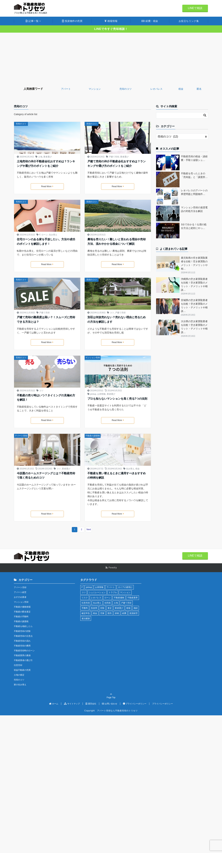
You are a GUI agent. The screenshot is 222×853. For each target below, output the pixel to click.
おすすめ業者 (20, 597)
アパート (66, 88)
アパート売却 (21, 435)
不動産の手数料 (21, 616)
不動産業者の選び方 (23, 660)
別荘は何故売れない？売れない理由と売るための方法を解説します (116, 319)
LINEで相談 (195, 8)
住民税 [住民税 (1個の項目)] (107, 603)
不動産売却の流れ (22, 641)
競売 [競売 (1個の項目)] (110, 613)
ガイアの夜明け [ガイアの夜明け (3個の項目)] (125, 587)
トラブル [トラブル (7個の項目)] (113, 592)
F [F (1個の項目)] (82, 587)
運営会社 (91, 704)
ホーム (53, 704)
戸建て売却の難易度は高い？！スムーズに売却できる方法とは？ (46, 319)
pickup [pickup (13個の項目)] (89, 587)
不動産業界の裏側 (22, 655)
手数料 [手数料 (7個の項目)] (85, 608)
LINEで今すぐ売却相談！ (111, 28)
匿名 (199, 88)
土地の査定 (19, 675)
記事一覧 (32, 21)
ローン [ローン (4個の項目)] (107, 597)
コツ (112, 312)
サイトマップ (72, 704)
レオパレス (156, 88)
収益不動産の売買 (22, 670)
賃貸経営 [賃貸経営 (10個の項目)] (133, 613)
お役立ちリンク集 (189, 21)
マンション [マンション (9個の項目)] (125, 592)
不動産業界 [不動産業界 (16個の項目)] (132, 597)
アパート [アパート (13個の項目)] (110, 587)
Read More (47, 186)
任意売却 (18, 665)
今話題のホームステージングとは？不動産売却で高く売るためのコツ (46, 475)
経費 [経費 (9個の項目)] (124, 613)
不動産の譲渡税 (92, 435)
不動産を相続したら (23, 626)
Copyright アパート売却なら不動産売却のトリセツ (111, 710)
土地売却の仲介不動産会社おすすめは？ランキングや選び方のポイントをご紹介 (46, 163)
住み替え (53, 234)
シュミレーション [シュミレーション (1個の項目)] (97, 592)
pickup (93, 394)
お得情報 (101, 394)
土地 (40, 157)
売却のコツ (125, 88)
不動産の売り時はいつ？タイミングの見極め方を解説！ (46, 397)
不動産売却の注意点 (23, 636)
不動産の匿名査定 (22, 612)
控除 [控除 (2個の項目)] (102, 608)
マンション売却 (92, 357)
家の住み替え (20, 684)
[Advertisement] (111, 58)
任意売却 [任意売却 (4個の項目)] (86, 603)
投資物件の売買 (72, 21)
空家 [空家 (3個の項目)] (102, 613)
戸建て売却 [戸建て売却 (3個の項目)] (126, 603)
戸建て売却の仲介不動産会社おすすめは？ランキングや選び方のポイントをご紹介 (116, 163)
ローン (44, 234)
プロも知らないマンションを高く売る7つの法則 (117, 398)
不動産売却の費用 (22, 646)
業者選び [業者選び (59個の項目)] (119, 608)
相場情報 (111, 21)
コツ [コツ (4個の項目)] (84, 592)
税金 (180, 88)
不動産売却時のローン (24, 650)
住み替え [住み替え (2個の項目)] (97, 603)
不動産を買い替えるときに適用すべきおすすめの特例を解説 (116, 475)
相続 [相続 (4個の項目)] (136, 608)
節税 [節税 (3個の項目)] (117, 613)
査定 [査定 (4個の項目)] (110, 608)
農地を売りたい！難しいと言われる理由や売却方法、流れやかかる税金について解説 (116, 241)
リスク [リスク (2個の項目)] (85, 597)
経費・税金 (150, 21)
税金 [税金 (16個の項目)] (95, 613)
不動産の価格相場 (22, 607)
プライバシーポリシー (134, 704)
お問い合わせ (109, 704)
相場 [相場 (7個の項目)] (128, 608)
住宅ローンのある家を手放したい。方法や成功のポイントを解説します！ (46, 241)
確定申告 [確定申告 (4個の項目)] (86, 613)
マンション (95, 88)
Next (89, 529)
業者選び (47, 157)
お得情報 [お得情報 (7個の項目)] (99, 587)
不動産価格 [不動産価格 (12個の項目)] (119, 597)
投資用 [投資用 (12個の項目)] (94, 608)
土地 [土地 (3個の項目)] (116, 603)
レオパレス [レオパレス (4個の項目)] (96, 597)
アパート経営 (20, 592)
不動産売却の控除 (22, 631)
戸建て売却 (114, 157)
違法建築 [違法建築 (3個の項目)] (86, 618)
